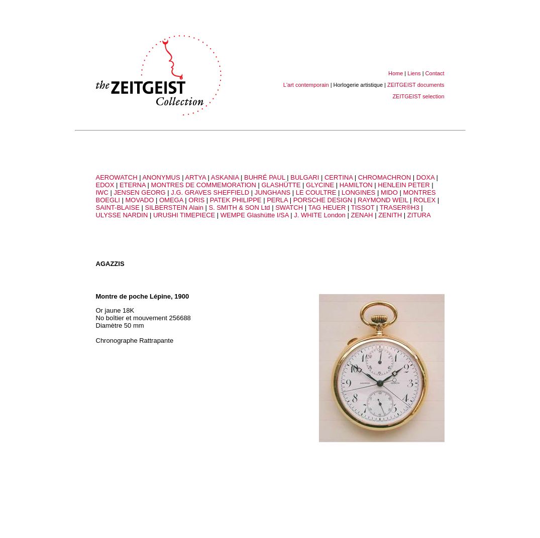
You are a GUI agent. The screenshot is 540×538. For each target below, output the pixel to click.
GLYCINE (320, 185)
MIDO (389, 192)
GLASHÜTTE (280, 185)
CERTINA (339, 177)
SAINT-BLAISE (118, 207)
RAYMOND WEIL (383, 200)
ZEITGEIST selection (418, 96)
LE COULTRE (316, 192)
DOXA (425, 177)
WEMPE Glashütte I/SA (255, 215)
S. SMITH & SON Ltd (239, 207)
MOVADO (140, 200)
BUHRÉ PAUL (264, 177)
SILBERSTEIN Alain (174, 207)
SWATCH (289, 207)
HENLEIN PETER (403, 185)
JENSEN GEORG (139, 192)
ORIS (196, 200)
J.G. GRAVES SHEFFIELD (210, 192)
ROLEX (424, 200)
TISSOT (363, 207)
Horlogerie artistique (358, 85)
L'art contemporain (306, 85)
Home (395, 73)
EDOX (105, 185)
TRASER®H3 (400, 207)
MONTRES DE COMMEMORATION (203, 185)
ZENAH (362, 215)
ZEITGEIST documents (416, 85)
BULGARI (304, 177)
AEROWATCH (117, 177)
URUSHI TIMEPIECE (184, 215)
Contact (435, 73)
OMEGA (171, 200)
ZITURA (419, 215)
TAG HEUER (327, 207)
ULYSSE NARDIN (122, 215)
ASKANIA (225, 177)
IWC (102, 192)
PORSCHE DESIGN (323, 200)
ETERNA (133, 185)
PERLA (277, 200)
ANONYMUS (161, 177)
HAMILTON (356, 185)
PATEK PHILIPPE (236, 200)
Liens (413, 73)
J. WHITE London (320, 215)
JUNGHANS (273, 192)
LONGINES (358, 192)
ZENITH (390, 215)
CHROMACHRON (384, 177)
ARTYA (195, 177)
